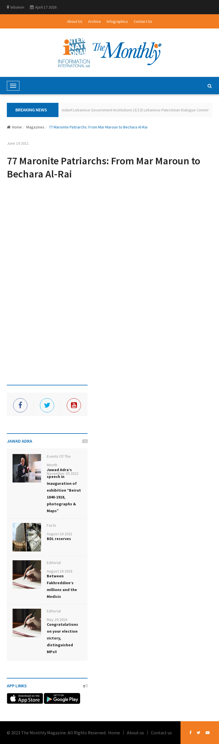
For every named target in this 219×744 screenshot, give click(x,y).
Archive (94, 21)
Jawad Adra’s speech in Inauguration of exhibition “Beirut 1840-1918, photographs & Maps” (64, 490)
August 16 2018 (59, 571)
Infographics (117, 21)
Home (14, 127)
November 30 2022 (62, 473)
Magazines (35, 127)
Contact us (161, 732)
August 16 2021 (59, 533)
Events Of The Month (59, 460)
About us (135, 732)
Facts (51, 525)
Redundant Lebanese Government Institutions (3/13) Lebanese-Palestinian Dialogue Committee (136, 110)
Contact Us (143, 21)
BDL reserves (59, 538)
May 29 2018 (57, 619)
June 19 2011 (18, 143)
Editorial (54, 562)
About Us (74, 21)
